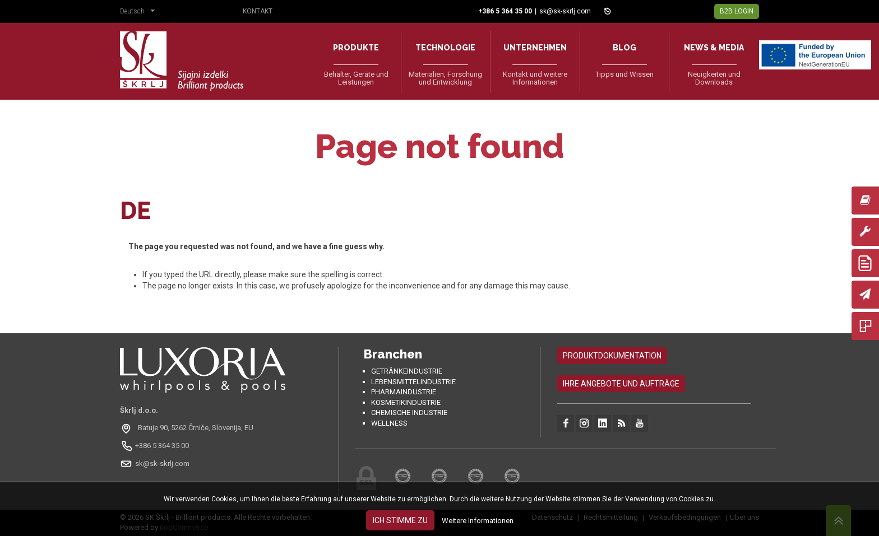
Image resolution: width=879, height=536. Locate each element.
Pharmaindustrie (403, 392)
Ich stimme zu (400, 520)
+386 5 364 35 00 (162, 445)
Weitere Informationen (477, 520)
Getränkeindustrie (406, 371)
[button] (140, 12)
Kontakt (257, 11)
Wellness (389, 423)
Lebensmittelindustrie (413, 381)
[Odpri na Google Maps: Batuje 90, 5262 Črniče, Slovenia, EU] (188, 428)
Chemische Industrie (409, 412)
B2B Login (736, 11)
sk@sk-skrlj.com (565, 11)
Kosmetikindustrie (406, 402)
